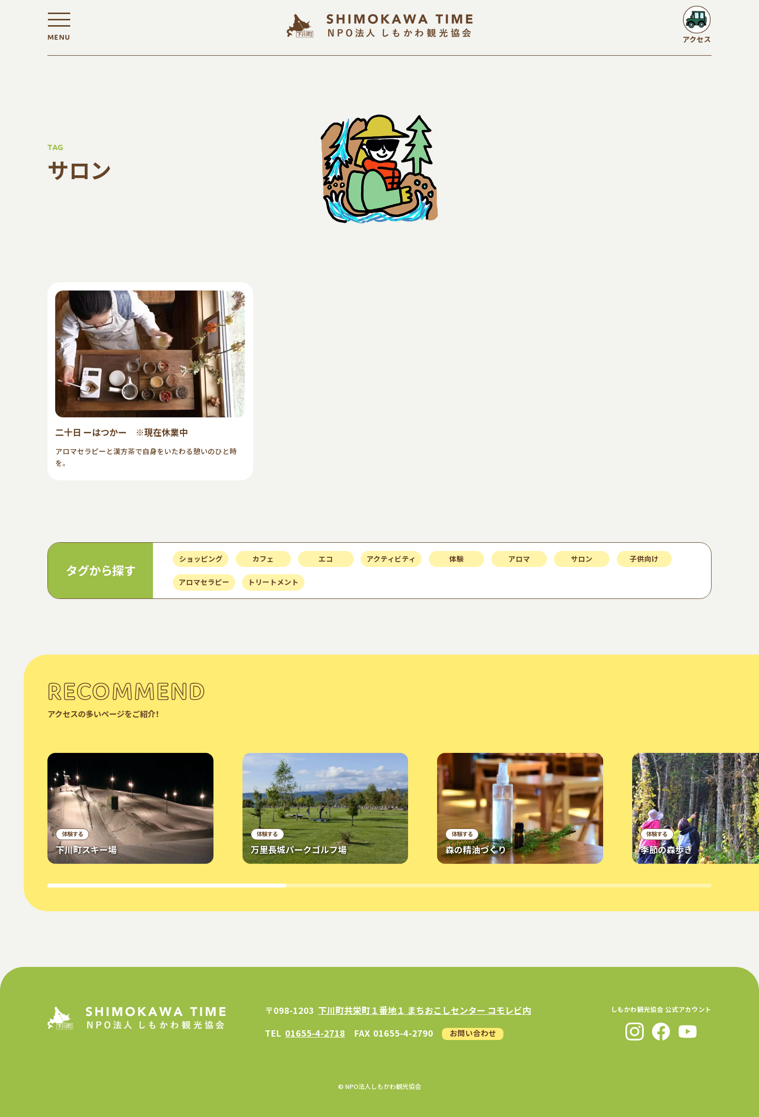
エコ (326, 558)
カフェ (263, 558)
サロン (581, 558)
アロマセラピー (204, 582)
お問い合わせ (473, 1033)
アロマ (519, 558)
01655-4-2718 (315, 1032)
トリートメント (273, 582)
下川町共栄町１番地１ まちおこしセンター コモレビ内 (424, 1010)
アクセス (697, 39)
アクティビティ (391, 558)
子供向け (644, 558)
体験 (456, 558)
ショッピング (201, 558)
